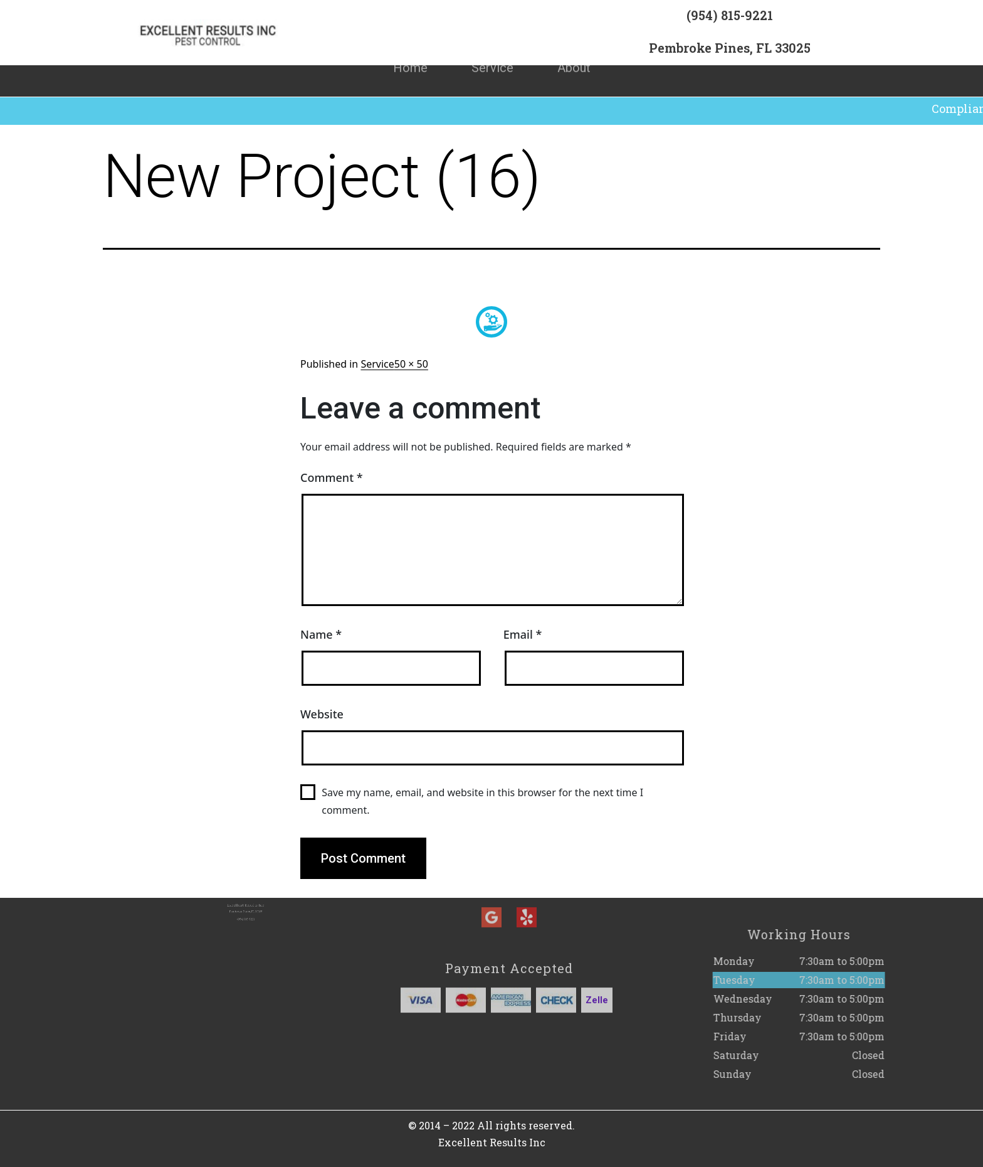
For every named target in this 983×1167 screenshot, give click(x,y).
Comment (331, 477)
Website (322, 714)
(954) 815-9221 (729, 20)
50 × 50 (411, 364)
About (574, 53)
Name (321, 634)
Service (492, 53)
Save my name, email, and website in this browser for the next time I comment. (482, 801)
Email (522, 634)
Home (410, 53)
